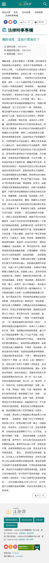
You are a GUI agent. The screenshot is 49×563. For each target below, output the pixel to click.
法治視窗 (26, 12)
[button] (6, 22)
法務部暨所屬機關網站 (12, 4)
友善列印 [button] (40, 22)
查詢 (45, 4)
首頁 (16, 12)
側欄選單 (4, 4)
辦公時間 (30, 533)
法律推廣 (38, 12)
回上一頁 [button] (26, 22)
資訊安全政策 (27, 520)
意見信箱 (39, 520)
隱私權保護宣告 (12, 520)
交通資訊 (22, 533)
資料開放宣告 (11, 525)
